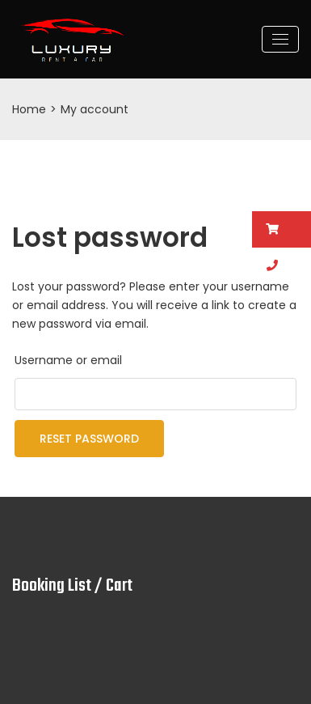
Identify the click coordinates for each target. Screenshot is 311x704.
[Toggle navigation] (280, 39)
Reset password (89, 438)
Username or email (68, 360)
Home (29, 109)
